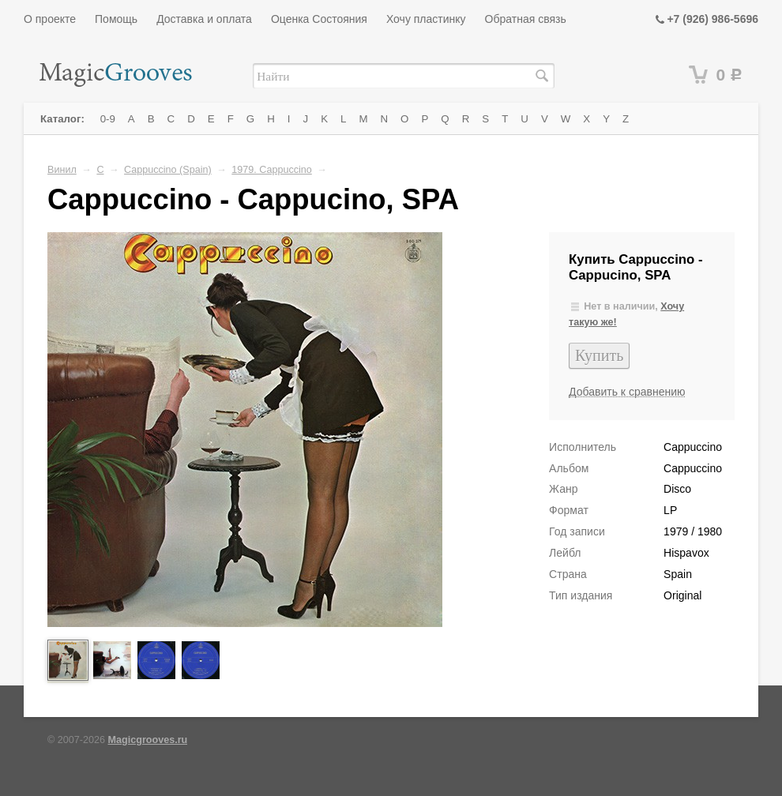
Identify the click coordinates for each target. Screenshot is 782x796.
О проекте (50, 19)
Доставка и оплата (204, 19)
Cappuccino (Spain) (168, 169)
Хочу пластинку (426, 19)
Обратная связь (525, 19)
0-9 (107, 119)
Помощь (116, 19)
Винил (62, 169)
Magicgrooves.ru (148, 739)
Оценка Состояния (319, 19)
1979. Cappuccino (271, 169)
